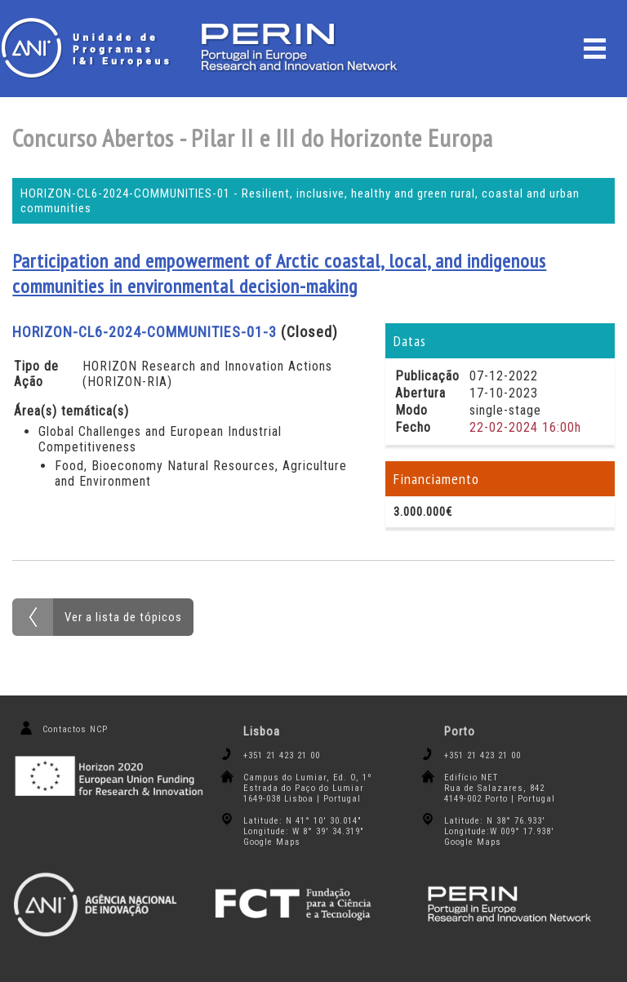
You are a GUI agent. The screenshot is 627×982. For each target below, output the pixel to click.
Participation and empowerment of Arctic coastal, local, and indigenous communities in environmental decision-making (279, 273)
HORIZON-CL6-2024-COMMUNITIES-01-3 (144, 331)
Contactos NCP (75, 729)
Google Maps (271, 842)
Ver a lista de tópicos (123, 617)
